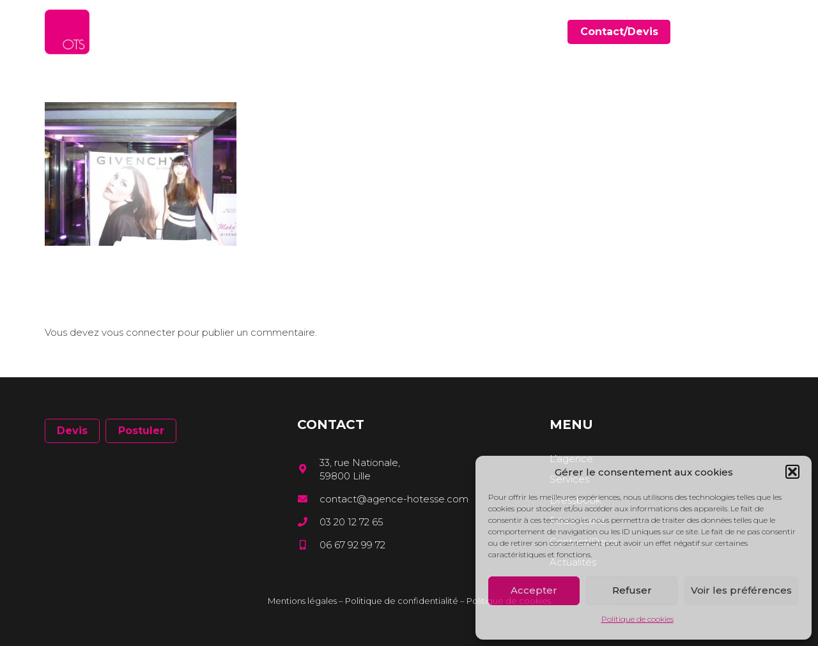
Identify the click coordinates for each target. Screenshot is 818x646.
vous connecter (138, 332)
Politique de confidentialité (401, 601)
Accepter (534, 590)
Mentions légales (302, 601)
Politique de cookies (637, 619)
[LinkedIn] (750, 31)
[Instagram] (768, 32)
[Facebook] (732, 31)
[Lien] (67, 32)
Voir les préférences (741, 590)
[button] (792, 471)
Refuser (632, 590)
